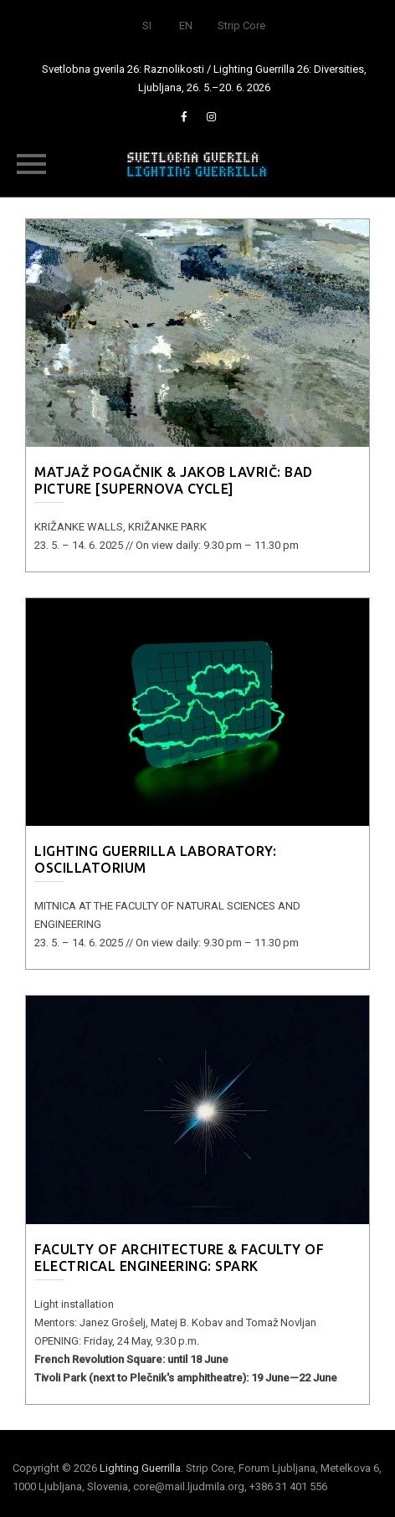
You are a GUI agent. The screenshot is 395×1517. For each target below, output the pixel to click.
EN (185, 25)
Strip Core (241, 25)
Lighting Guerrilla (140, 1468)
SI (146, 25)
